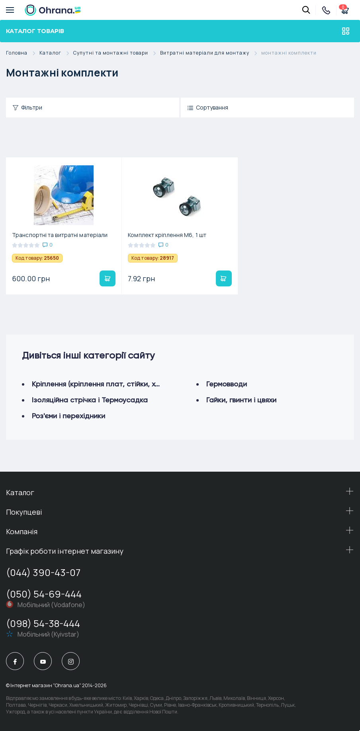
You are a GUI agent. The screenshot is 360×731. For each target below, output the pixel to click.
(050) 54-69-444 (44, 593)
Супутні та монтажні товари (116, 53)
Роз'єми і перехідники (68, 416)
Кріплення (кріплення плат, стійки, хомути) (104, 384)
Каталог (56, 53)
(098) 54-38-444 (43, 623)
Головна (22, 53)
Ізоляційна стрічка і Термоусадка (90, 400)
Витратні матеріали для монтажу (210, 53)
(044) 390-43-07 (43, 572)
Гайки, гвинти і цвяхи (241, 400)
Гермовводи (226, 384)
